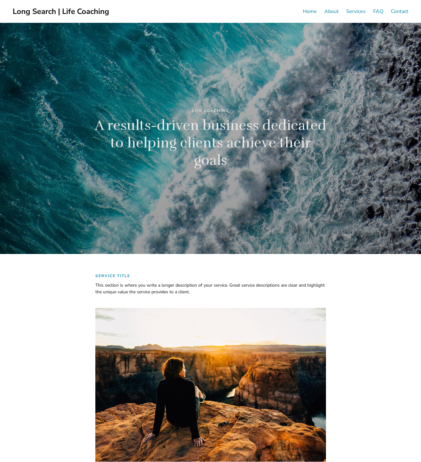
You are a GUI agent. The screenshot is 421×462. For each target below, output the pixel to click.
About (331, 11)
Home (310, 11)
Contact (399, 11)
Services (356, 11)
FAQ (378, 11)
